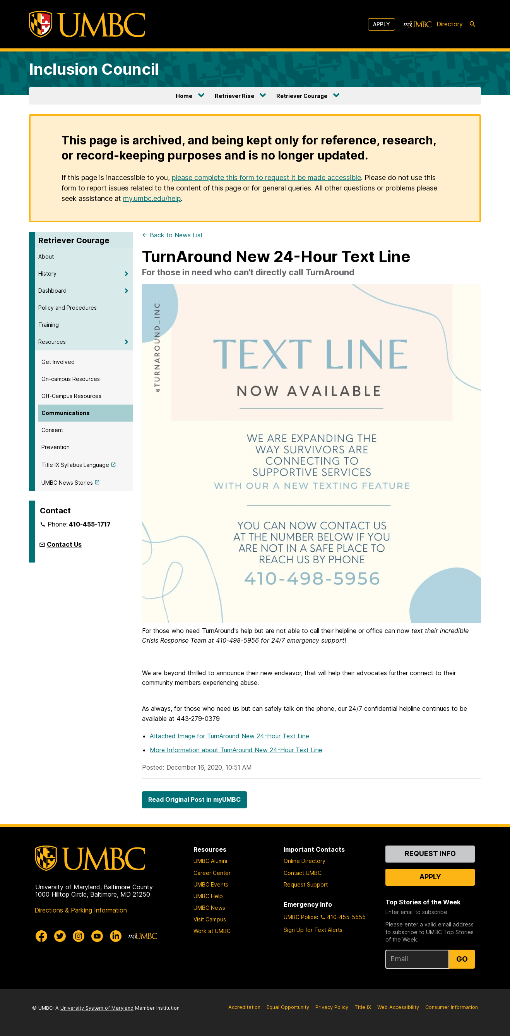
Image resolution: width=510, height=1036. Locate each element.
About (46, 256)
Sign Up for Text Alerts (313, 929)
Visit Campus (209, 919)
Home (184, 96)
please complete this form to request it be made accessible (266, 177)
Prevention (55, 447)
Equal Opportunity (288, 1007)
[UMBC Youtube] (97, 936)
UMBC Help (208, 896)
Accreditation (244, 1007)
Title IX (362, 1007)
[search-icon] (472, 24)
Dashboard (52, 290)
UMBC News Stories (67, 482)
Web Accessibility (398, 1007)
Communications (65, 413)
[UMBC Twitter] (59, 936)
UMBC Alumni (210, 861)
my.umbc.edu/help (152, 198)
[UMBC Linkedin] (115, 936)
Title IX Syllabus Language (75, 464)
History (47, 273)
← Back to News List (172, 235)
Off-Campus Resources (71, 396)
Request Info (430, 853)
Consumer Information (451, 1007)
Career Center (212, 873)
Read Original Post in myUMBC (194, 799)
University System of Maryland (96, 1008)
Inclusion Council (94, 69)
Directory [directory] (449, 24)
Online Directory (304, 861)
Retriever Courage (301, 96)
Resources (52, 341)
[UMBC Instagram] (78, 936)
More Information (236, 750)
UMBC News (209, 907)
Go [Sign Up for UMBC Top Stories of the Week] (462, 959)
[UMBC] (87, 24)
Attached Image (229, 736)
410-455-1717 (90, 524)
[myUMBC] (417, 24)
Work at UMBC (212, 931)
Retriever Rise (234, 96)
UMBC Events (210, 884)
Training (48, 324)
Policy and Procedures (67, 307)
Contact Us (64, 544)
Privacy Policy (331, 1007)
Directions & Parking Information (80, 910)
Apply (381, 24)
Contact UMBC (303, 873)
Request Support (306, 884)
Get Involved (58, 361)
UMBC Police (300, 917)
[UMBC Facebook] (41, 936)
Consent (52, 430)
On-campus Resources (70, 379)
